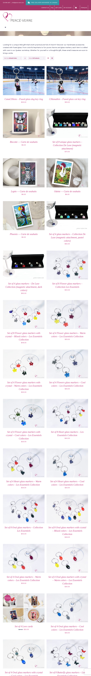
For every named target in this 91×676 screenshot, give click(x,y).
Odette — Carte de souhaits (67, 191)
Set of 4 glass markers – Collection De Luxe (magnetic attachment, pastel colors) (67, 237)
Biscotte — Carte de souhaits (24, 142)
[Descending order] (25, 58)
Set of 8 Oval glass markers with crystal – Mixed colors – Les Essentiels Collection (67, 530)
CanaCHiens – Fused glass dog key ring (24, 99)
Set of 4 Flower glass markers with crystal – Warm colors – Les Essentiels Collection (23, 385)
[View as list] (52, 58)
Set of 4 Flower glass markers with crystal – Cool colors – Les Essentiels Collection (24, 435)
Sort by (10, 58)
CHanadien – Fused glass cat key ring (67, 99)
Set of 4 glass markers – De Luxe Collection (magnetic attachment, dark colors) (23, 287)
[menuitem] (84, 7)
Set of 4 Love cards (24, 626)
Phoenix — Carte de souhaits (24, 234)
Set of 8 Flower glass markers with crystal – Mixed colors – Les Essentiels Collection (23, 336)
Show (34, 58)
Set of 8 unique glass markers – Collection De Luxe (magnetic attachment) (67, 145)
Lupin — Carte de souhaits (24, 191)
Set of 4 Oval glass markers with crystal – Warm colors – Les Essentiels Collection (67, 580)
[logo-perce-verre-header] (17, 13)
